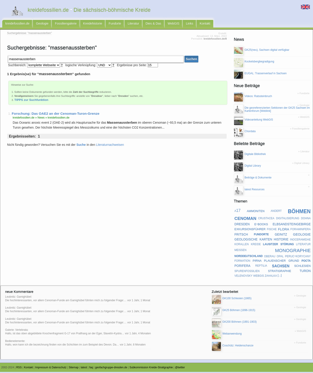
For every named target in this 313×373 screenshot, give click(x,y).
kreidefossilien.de (17, 24)
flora (283, 230)
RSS (19, 368)
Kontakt (205, 24)
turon (305, 271)
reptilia (261, 266)
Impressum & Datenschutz (51, 368)
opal (280, 256)
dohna (306, 219)
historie (281, 239)
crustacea (266, 219)
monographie (293, 250)
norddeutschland (248, 256)
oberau (270, 256)
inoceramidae (300, 240)
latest (84, 368)
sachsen (280, 266)
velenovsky (243, 276)
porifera (242, 266)
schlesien (302, 266)
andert (276, 211)
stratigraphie (279, 271)
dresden (242, 224)
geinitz (281, 235)
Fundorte (115, 24)
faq (91, 368)
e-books (261, 224)
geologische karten (253, 239)
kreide (256, 245)
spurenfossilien (247, 271)
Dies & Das (153, 24)
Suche (81, 146)
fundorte (261, 235)
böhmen (299, 212)
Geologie (42, 24)
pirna (257, 261)
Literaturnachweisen (110, 146)
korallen (241, 245)
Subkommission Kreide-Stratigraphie (151, 368)
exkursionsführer (249, 229)
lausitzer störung (278, 245)
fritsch (241, 235)
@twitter (180, 368)
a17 (237, 211)
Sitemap (74, 368)
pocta (306, 261)
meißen (240, 250)
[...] (280, 276)
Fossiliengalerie (66, 24)
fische (272, 230)
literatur (303, 245)
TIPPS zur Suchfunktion (31, 101)
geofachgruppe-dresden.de (111, 368)
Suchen (191, 60)
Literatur (133, 24)
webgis (258, 276)
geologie (302, 235)
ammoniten (255, 211)
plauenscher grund (281, 261)
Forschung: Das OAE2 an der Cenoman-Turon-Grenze (55, 115)
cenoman (245, 218)
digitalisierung (287, 219)
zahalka (271, 276)
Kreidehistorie (92, 24)
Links (189, 24)
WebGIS (174, 24)
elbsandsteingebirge (292, 224)
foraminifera (300, 230)
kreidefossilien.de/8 (215, 39)
